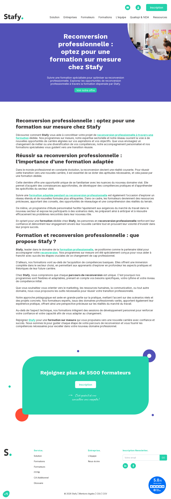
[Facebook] (133, 465)
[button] (6, 494)
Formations (105, 17)
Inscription (156, 7)
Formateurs (87, 17)
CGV (105, 494)
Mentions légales (87, 494)
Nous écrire (94, 461)
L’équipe (121, 17)
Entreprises (70, 17)
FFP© (37, 472)
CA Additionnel (41, 477)
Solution (54, 17)
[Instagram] (125, 465)
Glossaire (38, 483)
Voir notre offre (85, 90)
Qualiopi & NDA (139, 17)
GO (163, 457)
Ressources (160, 17)
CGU (99, 494)
